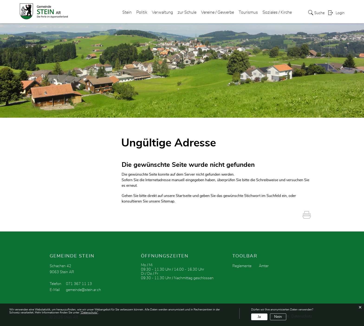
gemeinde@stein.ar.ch (83, 290)
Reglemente (241, 266)
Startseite (184, 196)
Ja (259, 317)
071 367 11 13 (79, 284)
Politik (141, 12)
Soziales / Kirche (277, 12)
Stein (127, 12)
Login (340, 13)
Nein (278, 317)
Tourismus (248, 12)
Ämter (264, 266)
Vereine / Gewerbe (217, 12)
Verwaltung (162, 12)
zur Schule (187, 12)
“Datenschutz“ (89, 312)
